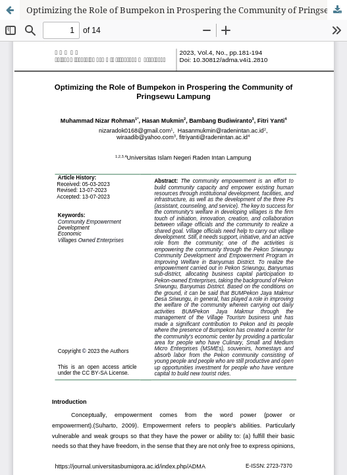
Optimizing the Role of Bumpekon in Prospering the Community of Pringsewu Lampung (186, 10)
